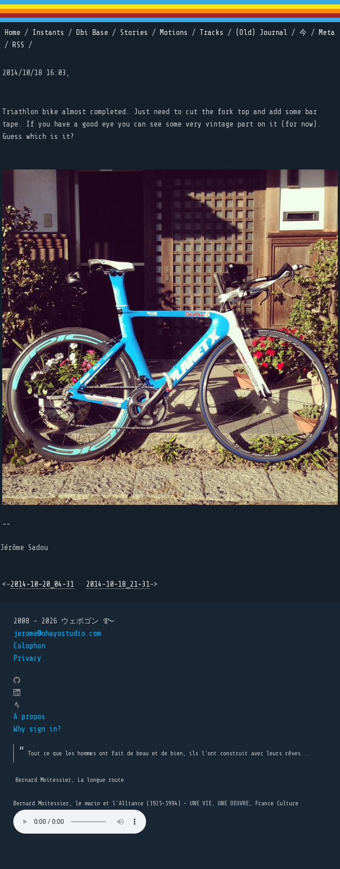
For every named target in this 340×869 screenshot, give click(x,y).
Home (12, 32)
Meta (327, 32)
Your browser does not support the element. (79, 822)
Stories (134, 32)
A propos (29, 716)
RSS (18, 45)
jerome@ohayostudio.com (57, 633)
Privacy (27, 658)
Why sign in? (37, 729)
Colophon (29, 646)
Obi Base (92, 32)
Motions (174, 32)
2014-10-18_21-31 (118, 584)
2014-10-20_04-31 (42, 584)
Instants (48, 32)
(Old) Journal (261, 32)
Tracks (212, 32)
